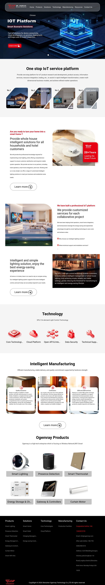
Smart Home (27, 517)
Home (32, 7)
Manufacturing (68, 7)
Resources (79, 7)
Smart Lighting (10, 517)
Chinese (33, 15)
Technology (56, 7)
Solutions (47, 7)
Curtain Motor (9, 541)
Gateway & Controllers (12, 536)
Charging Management (30, 527)
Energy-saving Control (30, 532)
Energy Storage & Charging (12, 532)
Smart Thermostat (11, 527)
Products (39, 7)
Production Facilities (65, 517)
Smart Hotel (27, 522)
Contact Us (88, 7)
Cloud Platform (46, 522)
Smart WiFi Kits (10, 546)
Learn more (23, 187)
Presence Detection (11, 522)
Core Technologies (47, 517)
